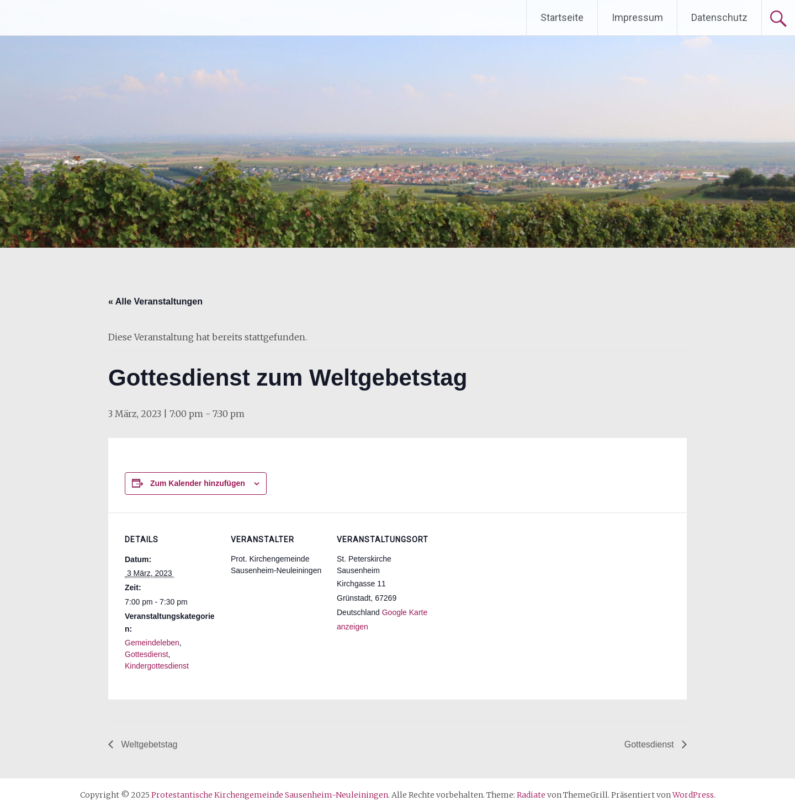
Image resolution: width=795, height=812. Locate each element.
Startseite (562, 17)
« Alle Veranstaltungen (155, 301)
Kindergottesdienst (157, 665)
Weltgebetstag (148, 744)
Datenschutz (719, 17)
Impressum (637, 17)
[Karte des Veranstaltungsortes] (501, 588)
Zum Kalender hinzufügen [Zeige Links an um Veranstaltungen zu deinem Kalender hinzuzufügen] (197, 483)
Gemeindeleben (152, 642)
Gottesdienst (146, 654)
